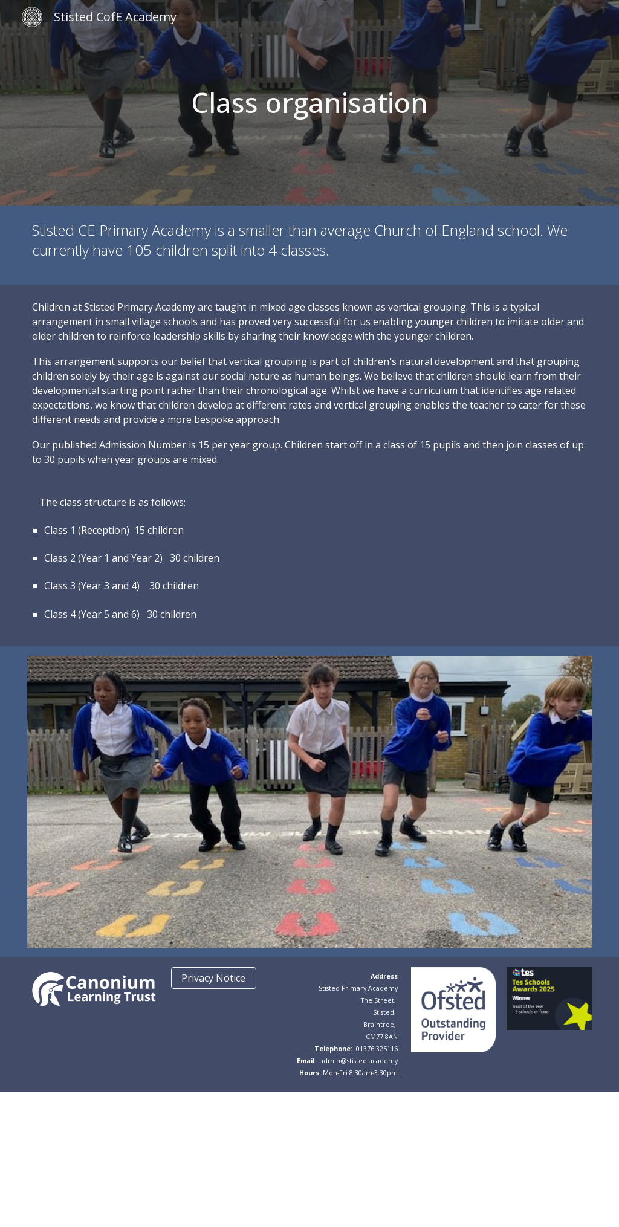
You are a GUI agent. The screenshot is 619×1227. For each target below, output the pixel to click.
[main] (309, 103)
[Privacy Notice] (214, 978)
